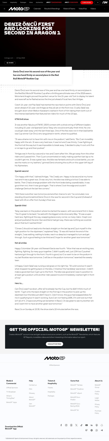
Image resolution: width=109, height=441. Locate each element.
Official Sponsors (12, 388)
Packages (23, 2)
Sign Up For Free (54, 344)
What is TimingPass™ (10, 397)
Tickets (4, 2)
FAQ (30, 389)
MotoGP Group (98, 386)
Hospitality (13, 2)
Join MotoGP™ (32, 405)
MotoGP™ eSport (76, 393)
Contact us (33, 385)
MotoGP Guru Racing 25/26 (75, 405)
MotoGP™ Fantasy (76, 385)
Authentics (39, 2)
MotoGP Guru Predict (75, 398)
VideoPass (83, 9)
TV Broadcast (11, 392)
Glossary (32, 393)
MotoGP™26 (74, 410)
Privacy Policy (97, 406)
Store (31, 2)
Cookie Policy (97, 393)
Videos (93, 9)
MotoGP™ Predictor (77, 389)
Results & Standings (52, 9)
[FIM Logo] (105, 2)
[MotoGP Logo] (19, 8)
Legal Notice (97, 399)
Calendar (37, 9)
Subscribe (87, 2)
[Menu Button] (4, 9)
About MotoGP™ (32, 398)
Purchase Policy (98, 412)
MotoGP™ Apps (11, 402)
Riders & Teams (69, 9)
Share (9, 63)
